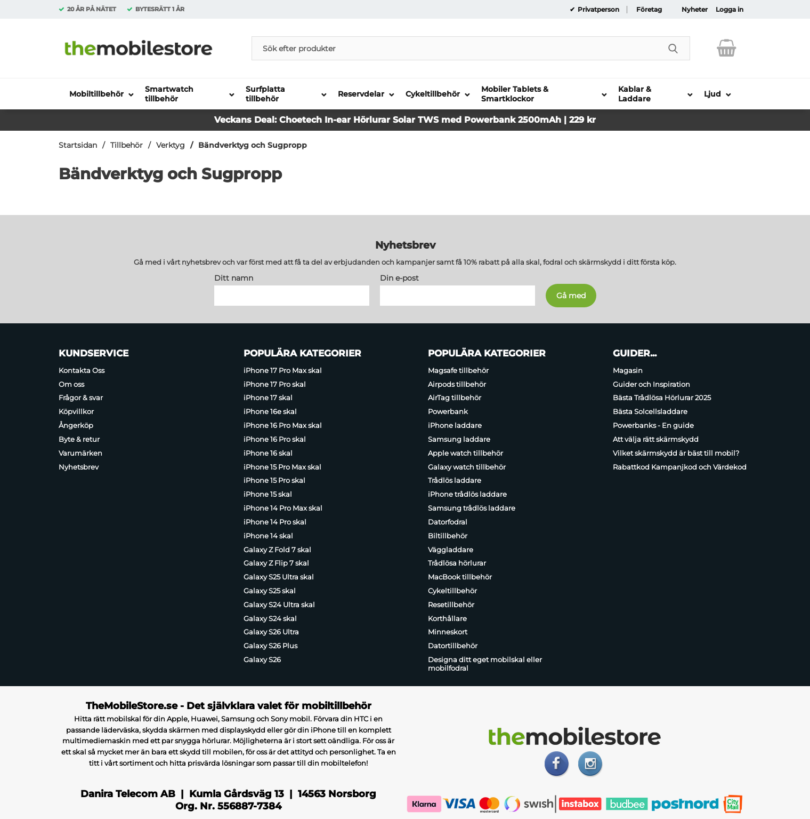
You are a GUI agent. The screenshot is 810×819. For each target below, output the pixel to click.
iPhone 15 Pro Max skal (282, 467)
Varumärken (80, 453)
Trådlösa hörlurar (457, 563)
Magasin (628, 370)
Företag (649, 9)
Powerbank (448, 411)
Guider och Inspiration (651, 384)
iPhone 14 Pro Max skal (283, 508)
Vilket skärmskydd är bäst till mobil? (676, 453)
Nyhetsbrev (79, 467)
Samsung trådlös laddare (471, 508)
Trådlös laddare (454, 480)
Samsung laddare (459, 439)
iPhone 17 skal (268, 398)
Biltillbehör (447, 535)
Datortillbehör (452, 645)
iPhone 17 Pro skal (275, 384)
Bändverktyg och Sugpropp (252, 145)
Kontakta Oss (81, 370)
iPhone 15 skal (268, 494)
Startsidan (78, 145)
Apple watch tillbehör (465, 453)
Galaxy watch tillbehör (467, 467)
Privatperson (597, 9)
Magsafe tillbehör (458, 370)
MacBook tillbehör (460, 576)
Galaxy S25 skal (270, 590)
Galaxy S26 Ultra (271, 632)
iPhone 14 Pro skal (275, 522)
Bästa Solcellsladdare (650, 411)
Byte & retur (79, 439)
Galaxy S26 (262, 659)
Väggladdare (450, 549)
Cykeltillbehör (452, 590)
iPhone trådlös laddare (467, 494)
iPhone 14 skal (268, 535)
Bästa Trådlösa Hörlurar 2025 (662, 398)
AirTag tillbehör (454, 398)
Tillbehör (126, 145)
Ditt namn (233, 278)
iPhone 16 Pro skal (275, 439)
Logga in (729, 9)
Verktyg (170, 145)
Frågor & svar (81, 398)
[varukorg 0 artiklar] (726, 48)
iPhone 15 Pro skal (274, 480)
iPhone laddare (455, 425)
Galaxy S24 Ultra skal (279, 604)
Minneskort (447, 632)
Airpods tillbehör (457, 384)
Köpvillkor (76, 411)
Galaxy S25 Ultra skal (279, 576)
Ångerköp (76, 425)
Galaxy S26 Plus (270, 645)
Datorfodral (447, 522)
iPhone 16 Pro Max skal (283, 425)
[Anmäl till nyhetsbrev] (571, 295)
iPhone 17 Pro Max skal (283, 370)
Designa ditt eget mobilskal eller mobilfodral (485, 663)
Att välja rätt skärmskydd (656, 439)
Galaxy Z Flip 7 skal (276, 563)
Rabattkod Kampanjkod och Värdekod (680, 467)
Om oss (71, 384)
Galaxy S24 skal (270, 618)
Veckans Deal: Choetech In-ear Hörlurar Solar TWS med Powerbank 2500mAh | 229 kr (405, 120)
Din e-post (399, 278)
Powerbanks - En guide (653, 425)
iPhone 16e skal (270, 411)
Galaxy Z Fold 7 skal (277, 549)
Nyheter (695, 9)
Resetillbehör (451, 604)
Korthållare (447, 618)
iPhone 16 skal (268, 453)
